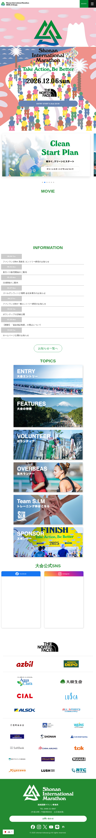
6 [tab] (53, 182)
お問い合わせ (48, 819)
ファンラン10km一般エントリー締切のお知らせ (24, 304)
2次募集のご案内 (10, 283)
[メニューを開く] (92, 4)
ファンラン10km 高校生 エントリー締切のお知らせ (25, 262)
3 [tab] (47, 182)
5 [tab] (51, 182)
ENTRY (84, 3)
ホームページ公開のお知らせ (15, 335)
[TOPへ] (14, 4)
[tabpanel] (48, 157)
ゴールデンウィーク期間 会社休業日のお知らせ (24, 293)
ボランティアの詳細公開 (13, 314)
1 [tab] (42, 182)
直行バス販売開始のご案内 (14, 272)
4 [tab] (49, 182)
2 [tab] (44, 182)
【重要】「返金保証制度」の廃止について (21, 325)
